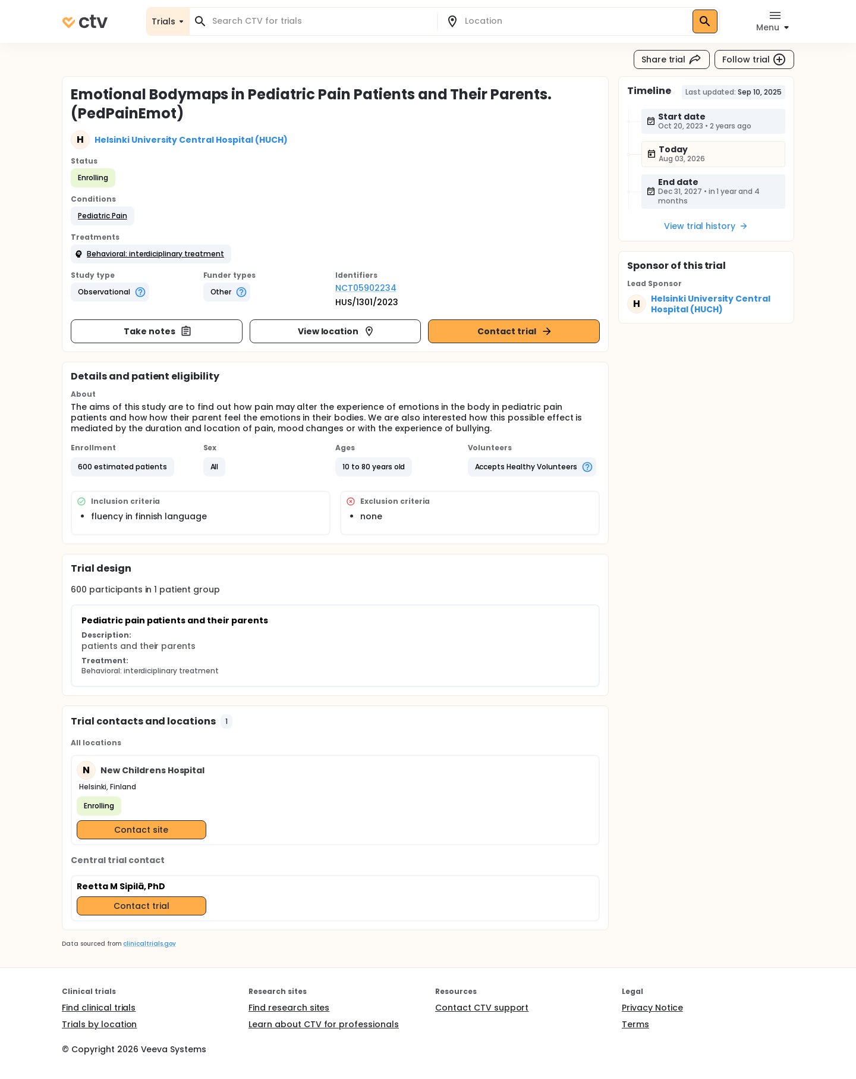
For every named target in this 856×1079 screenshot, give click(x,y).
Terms (635, 1024)
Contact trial (515, 331)
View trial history (706, 226)
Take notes (158, 331)
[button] (102, 215)
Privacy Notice (652, 1007)
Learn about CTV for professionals (323, 1024)
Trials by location (99, 1024)
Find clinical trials (99, 1007)
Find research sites (288, 1007)
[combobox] (320, 21)
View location (337, 331)
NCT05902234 (365, 288)
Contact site (141, 830)
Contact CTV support (481, 1007)
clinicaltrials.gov (149, 943)
